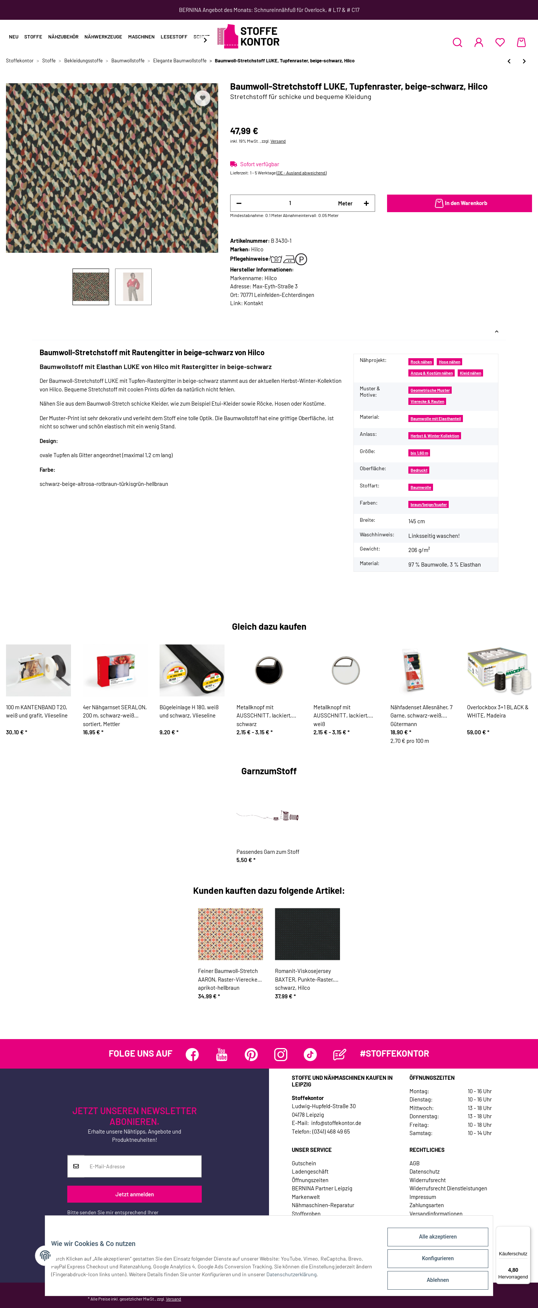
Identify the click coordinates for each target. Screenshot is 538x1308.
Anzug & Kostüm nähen (432, 373)
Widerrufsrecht (427, 1180)
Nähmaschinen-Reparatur (323, 1205)
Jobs (298, 1221)
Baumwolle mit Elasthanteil (436, 418)
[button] (457, 42)
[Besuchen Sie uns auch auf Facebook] (192, 1054)
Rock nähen (421, 361)
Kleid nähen (470, 373)
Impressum (422, 1196)
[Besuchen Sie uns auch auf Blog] (339, 1054)
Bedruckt (419, 470)
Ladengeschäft (310, 1171)
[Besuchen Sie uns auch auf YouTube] (221, 1054)
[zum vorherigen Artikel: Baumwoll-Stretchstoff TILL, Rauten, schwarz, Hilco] (509, 61)
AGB (414, 1163)
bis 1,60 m (419, 452)
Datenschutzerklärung (92, 1220)
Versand (278, 140)
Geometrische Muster (430, 390)
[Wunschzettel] (500, 42)
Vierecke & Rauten (427, 401)
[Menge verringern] (239, 203)
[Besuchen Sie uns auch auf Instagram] (280, 1054)
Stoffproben (306, 1213)
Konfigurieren (432, 1262)
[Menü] (526, 1230)
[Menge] (290, 203)
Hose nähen (449, 361)
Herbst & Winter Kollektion (435, 435)
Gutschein (304, 1163)
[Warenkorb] (521, 42)
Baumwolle (421, 487)
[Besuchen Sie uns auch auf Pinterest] (251, 1054)
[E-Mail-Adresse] (143, 1166)
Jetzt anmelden (134, 1194)
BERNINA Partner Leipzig (322, 1188)
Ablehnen (432, 1281)
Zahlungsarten (426, 1205)
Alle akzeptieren (432, 1243)
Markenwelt (306, 1196)
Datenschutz (424, 1171)
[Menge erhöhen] (366, 203)
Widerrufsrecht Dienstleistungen (448, 1188)
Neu (13, 37)
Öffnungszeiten (310, 1180)
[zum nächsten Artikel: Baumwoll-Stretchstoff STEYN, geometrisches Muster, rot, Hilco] (524, 61)
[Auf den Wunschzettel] (202, 98)
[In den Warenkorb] (459, 204)
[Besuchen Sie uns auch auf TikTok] (310, 1054)
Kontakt (253, 303)
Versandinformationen (436, 1213)
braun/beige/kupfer (429, 504)
